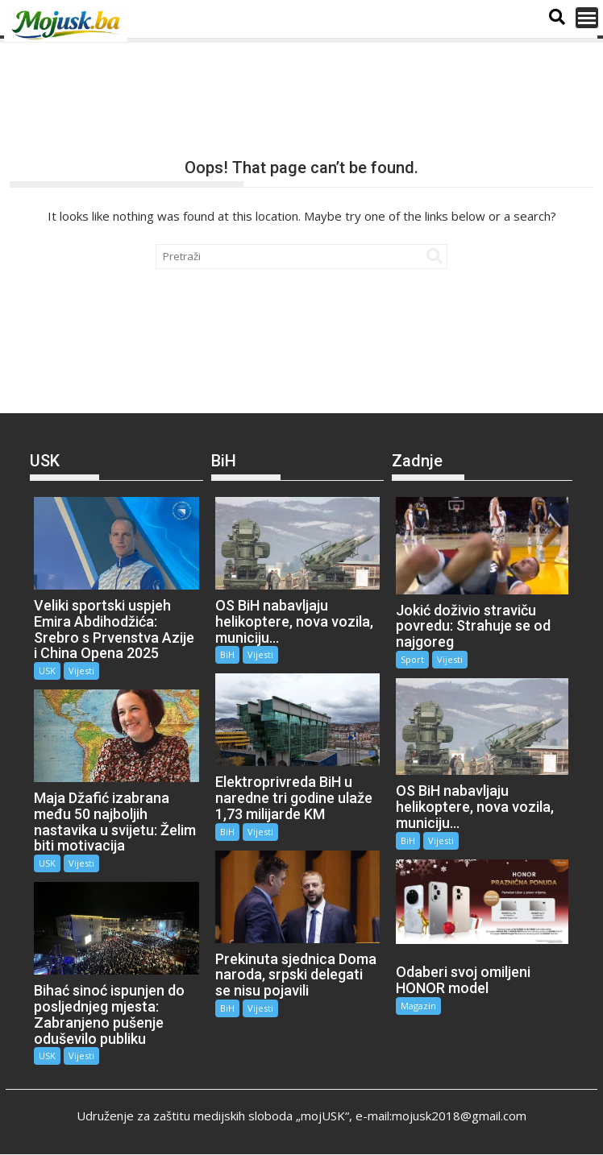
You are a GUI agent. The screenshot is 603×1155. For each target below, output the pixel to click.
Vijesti (81, 670)
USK (47, 670)
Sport (412, 659)
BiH (227, 654)
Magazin (418, 1006)
